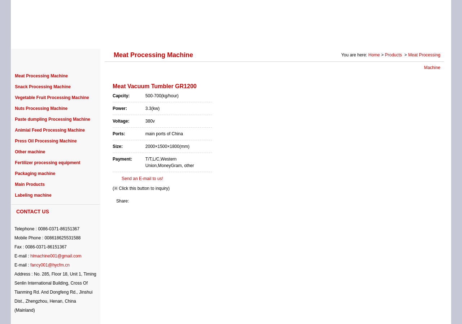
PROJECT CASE (163, 37)
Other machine (30, 151)
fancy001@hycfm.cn (50, 265)
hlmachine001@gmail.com (56, 256)
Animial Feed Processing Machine (50, 130)
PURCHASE (213, 37)
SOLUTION (327, 37)
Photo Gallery (372, 37)
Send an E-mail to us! (142, 178)
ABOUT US (69, 37)
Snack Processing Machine (43, 86)
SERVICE (287, 37)
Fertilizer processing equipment (47, 162)
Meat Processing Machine (41, 75)
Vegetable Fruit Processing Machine (52, 97)
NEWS (251, 37)
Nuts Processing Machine (41, 108)
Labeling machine (33, 195)
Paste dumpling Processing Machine (52, 119)
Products (394, 54)
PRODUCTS (113, 37)
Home (374, 54)
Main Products (30, 184)
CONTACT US (420, 37)
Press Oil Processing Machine (46, 141)
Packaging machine (35, 173)
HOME (32, 37)
